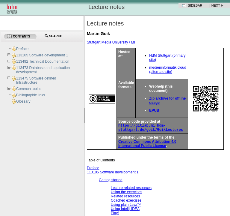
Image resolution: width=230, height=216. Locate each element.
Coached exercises (126, 202)
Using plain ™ (126, 206)
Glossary (23, 101)
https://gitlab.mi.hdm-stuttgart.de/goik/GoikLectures (150, 129)
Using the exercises (126, 194)
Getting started (110, 182)
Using (125, 210)
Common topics (28, 89)
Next (215, 5)
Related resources (125, 198)
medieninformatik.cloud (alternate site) (167, 69)
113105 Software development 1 (113, 174)
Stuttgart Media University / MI (111, 42)
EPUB (154, 110)
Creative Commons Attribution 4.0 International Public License (147, 145)
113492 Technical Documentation (42, 61)
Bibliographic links (30, 95)
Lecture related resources (131, 190)
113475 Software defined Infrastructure (36, 80)
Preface (93, 170)
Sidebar (195, 5)
